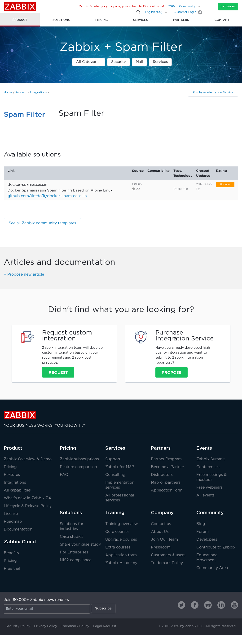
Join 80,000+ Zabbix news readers (36, 600)
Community (187, 6)
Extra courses (117, 547)
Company (162, 512)
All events (205, 495)
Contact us (161, 524)
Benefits (11, 553)
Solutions (71, 512)
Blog (200, 524)
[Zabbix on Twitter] (181, 605)
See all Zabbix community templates (42, 223)
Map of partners (165, 482)
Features (12, 475)
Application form (166, 490)
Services (160, 61)
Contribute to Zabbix (215, 547)
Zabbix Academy (121, 563)
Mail (139, 61)
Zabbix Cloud (20, 541)
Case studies (71, 537)
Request (58, 372)
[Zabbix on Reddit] (208, 605)
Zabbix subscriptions (79, 459)
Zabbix (20, 6)
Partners (161, 448)
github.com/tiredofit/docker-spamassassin (47, 196)
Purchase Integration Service (213, 92)
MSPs (171, 6)
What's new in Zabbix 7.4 (27, 498)
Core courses (117, 532)
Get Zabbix (228, 6)
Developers (206, 539)
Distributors (162, 475)
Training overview (121, 524)
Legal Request (104, 626)
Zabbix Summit (210, 459)
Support (112, 459)
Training (114, 512)
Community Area (212, 568)
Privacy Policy (45, 626)
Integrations (38, 92)
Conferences (208, 467)
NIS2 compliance (75, 560)
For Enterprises (74, 552)
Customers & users (168, 555)
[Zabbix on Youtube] (234, 605)
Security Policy (18, 626)
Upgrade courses (121, 539)
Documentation (18, 529)
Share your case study (80, 544)
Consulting (115, 475)
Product (21, 92)
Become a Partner (167, 467)
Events (204, 448)
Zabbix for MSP (119, 467)
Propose (171, 372)
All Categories (88, 61)
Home (8, 92)
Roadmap (13, 521)
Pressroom (161, 547)
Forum (202, 532)
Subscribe (103, 608)
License (11, 514)
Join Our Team (164, 539)
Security (118, 61)
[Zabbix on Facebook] (194, 605)
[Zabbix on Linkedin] (221, 605)
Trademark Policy (167, 563)
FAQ (64, 475)
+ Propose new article (24, 274)
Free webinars (209, 487)
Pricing (10, 467)
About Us (160, 532)
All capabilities (17, 490)
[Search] (138, 12)
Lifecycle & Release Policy (28, 506)
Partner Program (166, 459)
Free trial (12, 568)
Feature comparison (78, 467)
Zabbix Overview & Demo (28, 459)
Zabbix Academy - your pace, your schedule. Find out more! (121, 6)
